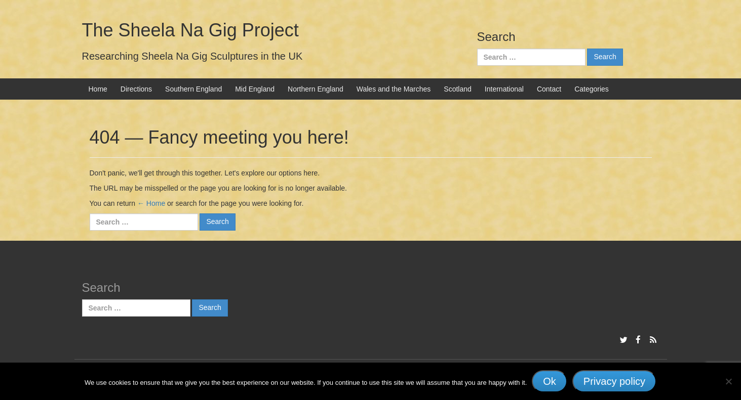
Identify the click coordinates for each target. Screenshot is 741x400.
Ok (549, 381)
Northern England (315, 89)
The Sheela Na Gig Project (190, 30)
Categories (591, 89)
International (504, 89)
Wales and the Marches (394, 89)
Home (98, 89)
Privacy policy (614, 381)
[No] (728, 381)
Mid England (255, 89)
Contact (549, 89)
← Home (151, 203)
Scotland (457, 89)
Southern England (193, 89)
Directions (136, 89)
